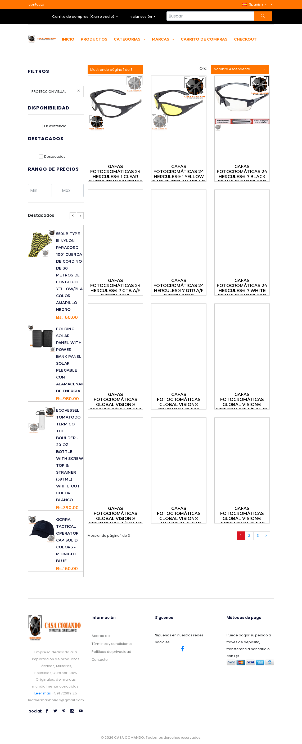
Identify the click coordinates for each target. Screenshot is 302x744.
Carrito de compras (204, 39)
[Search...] (210, 16)
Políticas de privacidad (111, 651)
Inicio (68, 39)
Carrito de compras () (83, 16)
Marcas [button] (163, 39)
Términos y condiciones (112, 643)
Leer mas (42, 693)
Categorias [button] (130, 39)
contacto (36, 4)
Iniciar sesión (140, 16)
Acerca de (101, 635)
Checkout (245, 39)
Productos (94, 39)
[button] (254, 4)
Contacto (100, 659)
